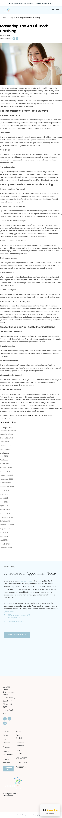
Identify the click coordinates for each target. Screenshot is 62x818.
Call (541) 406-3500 (16, 622)
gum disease (5, 145)
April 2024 (4, 540)
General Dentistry (7, 438)
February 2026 (6, 467)
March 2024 (5, 544)
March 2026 (5, 464)
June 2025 (4, 498)
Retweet (5, 422)
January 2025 (5, 513)
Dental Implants (6, 434)
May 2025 (4, 502)
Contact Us (8, 769)
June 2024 (4, 532)
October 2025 (5, 483)
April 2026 (4, 460)
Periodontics (5, 449)
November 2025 (6, 479)
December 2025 (6, 475)
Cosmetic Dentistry (8, 430)
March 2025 (5, 509)
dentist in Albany (27, 581)
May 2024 (4, 536)
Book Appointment (15, 635)
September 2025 (7, 486)
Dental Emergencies (17, 3)
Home (4, 18)
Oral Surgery (21, 758)
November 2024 (6, 517)
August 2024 (5, 528)
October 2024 (5, 521)
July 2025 (4, 494)
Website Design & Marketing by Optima (29, 815)
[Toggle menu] (58, 10)
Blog (11, 18)
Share (13, 422)
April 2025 (4, 506)
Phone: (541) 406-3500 (8, 711)
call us (30, 415)
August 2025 (5, 490)
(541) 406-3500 (10, 611)
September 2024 (7, 525)
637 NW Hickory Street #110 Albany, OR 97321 (38, 3)
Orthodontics (5, 445)
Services (6, 747)
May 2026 (4, 456)
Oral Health (4, 442)
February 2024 (6, 548)
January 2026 (5, 471)
